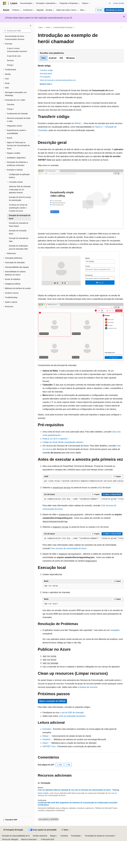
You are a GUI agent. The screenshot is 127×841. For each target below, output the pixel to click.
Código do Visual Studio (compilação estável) (63, 442)
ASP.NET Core (49, 746)
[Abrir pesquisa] (109, 3)
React (45, 743)
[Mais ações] (121, 28)
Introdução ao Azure (114, 10)
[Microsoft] (4, 3)
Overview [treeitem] (10, 104)
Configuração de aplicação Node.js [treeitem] (19, 175)
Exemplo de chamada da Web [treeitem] (18, 239)
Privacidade (75, 836)
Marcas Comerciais (28, 839)
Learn (40, 27)
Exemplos (47, 729)
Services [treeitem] (10, 60)
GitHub (77, 123)
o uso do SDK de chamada (72, 712)
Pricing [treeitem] (9, 65)
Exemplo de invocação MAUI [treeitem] (18, 232)
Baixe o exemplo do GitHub (52, 701)
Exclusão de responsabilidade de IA (16, 836)
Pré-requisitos (45, 77)
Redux (45, 736)
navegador (115, 630)
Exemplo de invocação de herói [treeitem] (19, 217)
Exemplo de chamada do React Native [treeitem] (18, 224)
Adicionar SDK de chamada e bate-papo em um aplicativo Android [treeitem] (19, 189)
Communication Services (63, 27)
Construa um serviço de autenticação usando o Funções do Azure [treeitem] (18, 208)
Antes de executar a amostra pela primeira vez (58, 80)
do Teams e (97, 127)
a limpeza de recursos (87, 687)
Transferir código (46, 70)
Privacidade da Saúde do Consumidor (99, 836)
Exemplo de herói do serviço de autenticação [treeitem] (20, 198)
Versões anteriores (40, 836)
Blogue (53, 836)
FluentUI (46, 739)
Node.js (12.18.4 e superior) (55, 439)
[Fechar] (30, 25)
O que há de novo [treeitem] (14, 56)
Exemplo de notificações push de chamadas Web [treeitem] (18, 247)
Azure (48, 27)
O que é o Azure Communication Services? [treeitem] (17, 49)
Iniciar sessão (118, 3)
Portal (99, 10)
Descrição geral (46, 74)
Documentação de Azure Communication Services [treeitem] (14, 37)
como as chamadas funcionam (72, 716)
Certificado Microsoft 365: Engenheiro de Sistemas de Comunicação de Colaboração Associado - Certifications (78, 804)
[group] (83, 481)
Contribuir (64, 836)
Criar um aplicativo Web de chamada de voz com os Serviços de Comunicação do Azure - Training (78, 790)
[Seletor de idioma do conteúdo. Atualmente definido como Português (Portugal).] (13, 830)
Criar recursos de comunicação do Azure (69, 548)
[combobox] (17, 31)
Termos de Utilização (10, 839)
